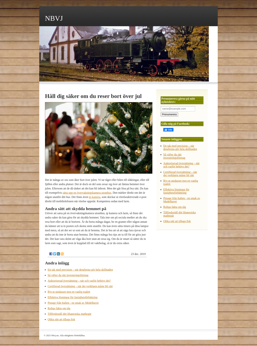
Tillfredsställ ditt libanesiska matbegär (69, 313)
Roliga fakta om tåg (59, 308)
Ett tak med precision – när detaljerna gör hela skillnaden (80, 269)
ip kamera (94, 196)
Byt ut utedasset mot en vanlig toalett (69, 291)
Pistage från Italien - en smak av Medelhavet (73, 302)
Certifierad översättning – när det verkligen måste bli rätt (80, 286)
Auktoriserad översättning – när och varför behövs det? (79, 280)
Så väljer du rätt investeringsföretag (68, 275)
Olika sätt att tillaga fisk (61, 319)
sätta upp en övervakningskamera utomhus (87, 192)
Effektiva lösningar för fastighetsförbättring (72, 297)
